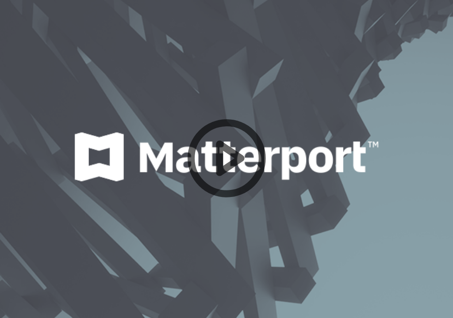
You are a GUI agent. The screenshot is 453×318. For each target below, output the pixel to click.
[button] (226, 159)
